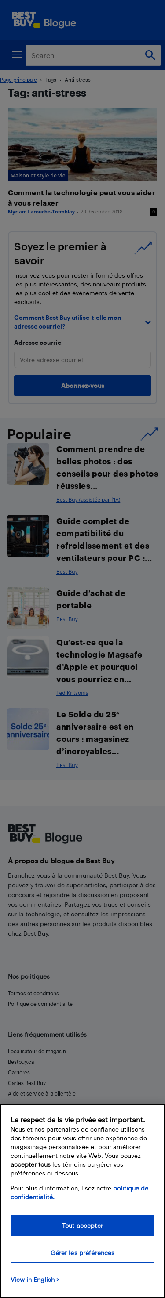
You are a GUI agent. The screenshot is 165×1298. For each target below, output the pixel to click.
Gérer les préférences (83, 1252)
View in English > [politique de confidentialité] (35, 1279)
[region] (82, 1201)
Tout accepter (82, 1225)
